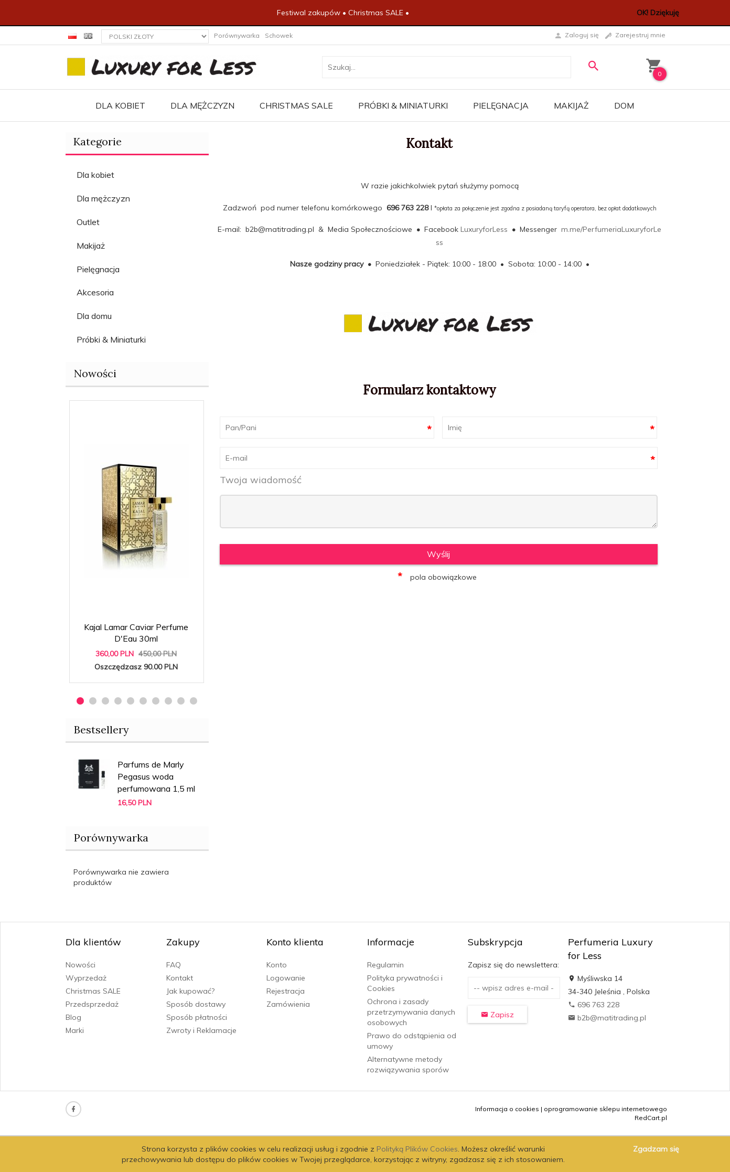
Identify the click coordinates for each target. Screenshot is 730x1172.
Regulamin (385, 964)
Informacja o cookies (507, 1109)
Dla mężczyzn (202, 105)
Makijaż (571, 105)
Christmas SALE (296, 105)
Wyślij (438, 554)
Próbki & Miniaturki (403, 105)
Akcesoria (95, 292)
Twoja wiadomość (261, 480)
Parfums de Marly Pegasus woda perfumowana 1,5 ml (156, 776)
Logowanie (285, 978)
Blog (73, 1017)
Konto (276, 964)
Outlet (88, 222)
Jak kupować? (190, 991)
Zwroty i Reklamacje (201, 1030)
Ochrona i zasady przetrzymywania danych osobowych (411, 1012)
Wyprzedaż (86, 978)
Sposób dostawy (196, 1004)
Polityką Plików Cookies (417, 1149)
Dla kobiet (120, 105)
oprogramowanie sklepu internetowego (605, 1109)
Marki (75, 1030)
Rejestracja (285, 991)
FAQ (173, 964)
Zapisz (497, 1014)
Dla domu (94, 316)
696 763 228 (593, 1004)
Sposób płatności (196, 1017)
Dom (624, 105)
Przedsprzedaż (92, 1004)
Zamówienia (288, 1004)
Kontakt (179, 978)
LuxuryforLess (484, 229)
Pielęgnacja (501, 105)
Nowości (95, 373)
